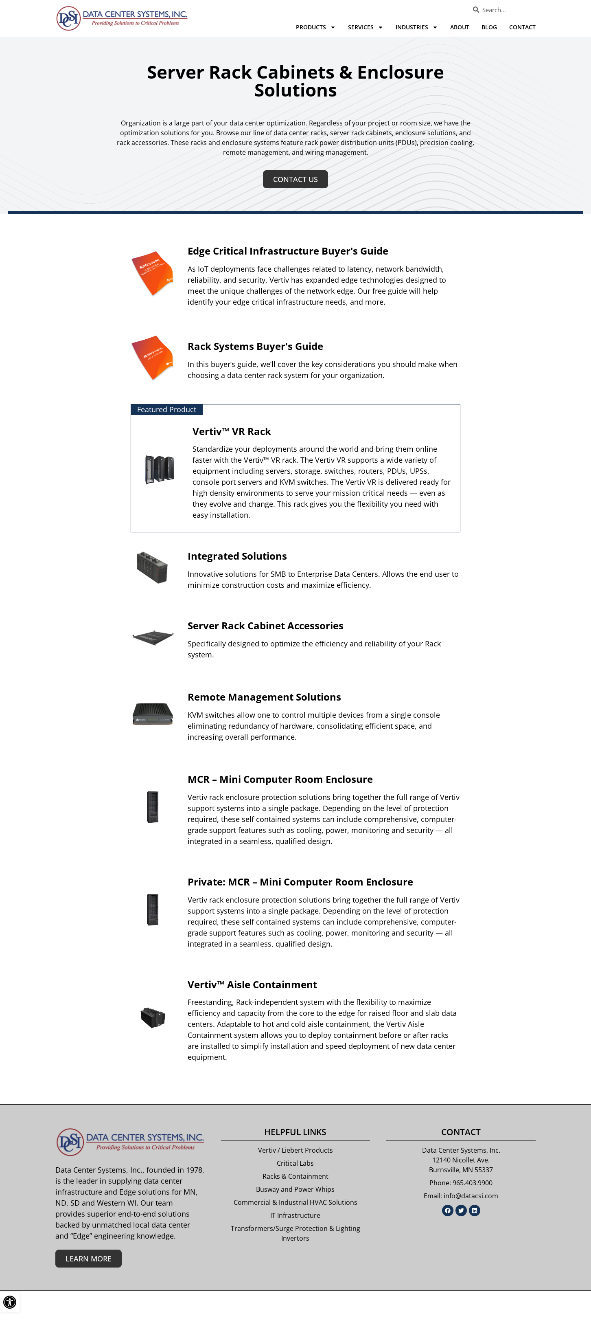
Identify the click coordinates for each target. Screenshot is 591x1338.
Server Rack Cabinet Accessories (266, 625)
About (459, 27)
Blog (489, 27)
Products (316, 27)
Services (365, 27)
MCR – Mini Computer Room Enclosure (280, 779)
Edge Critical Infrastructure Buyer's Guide (288, 250)
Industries (417, 27)
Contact (522, 27)
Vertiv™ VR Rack (232, 431)
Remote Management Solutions (264, 696)
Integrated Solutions (237, 555)
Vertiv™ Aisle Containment (252, 984)
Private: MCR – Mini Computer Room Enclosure (300, 881)
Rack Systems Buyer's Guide (255, 346)
